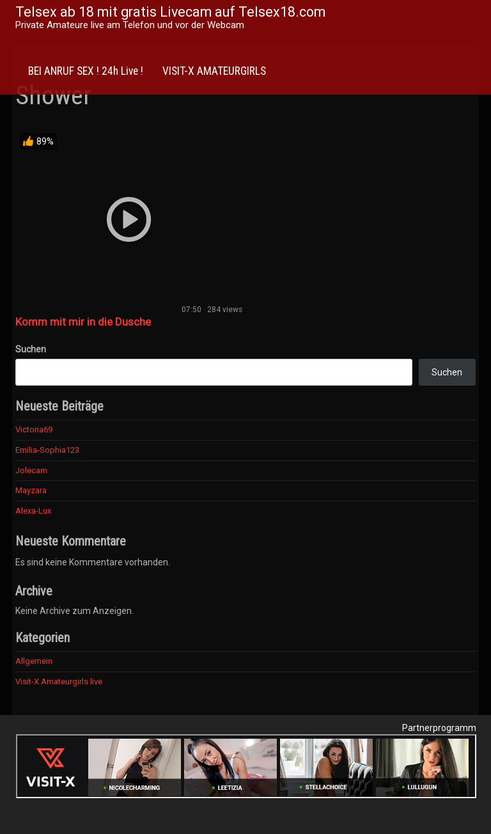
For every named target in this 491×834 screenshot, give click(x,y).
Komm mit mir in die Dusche (83, 321)
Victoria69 (33, 429)
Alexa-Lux (33, 510)
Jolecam (31, 470)
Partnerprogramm (439, 728)
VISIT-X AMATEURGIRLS (214, 71)
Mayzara (31, 490)
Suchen (30, 349)
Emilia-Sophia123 (47, 450)
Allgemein (33, 661)
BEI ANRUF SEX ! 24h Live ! (85, 71)
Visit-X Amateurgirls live (58, 681)
